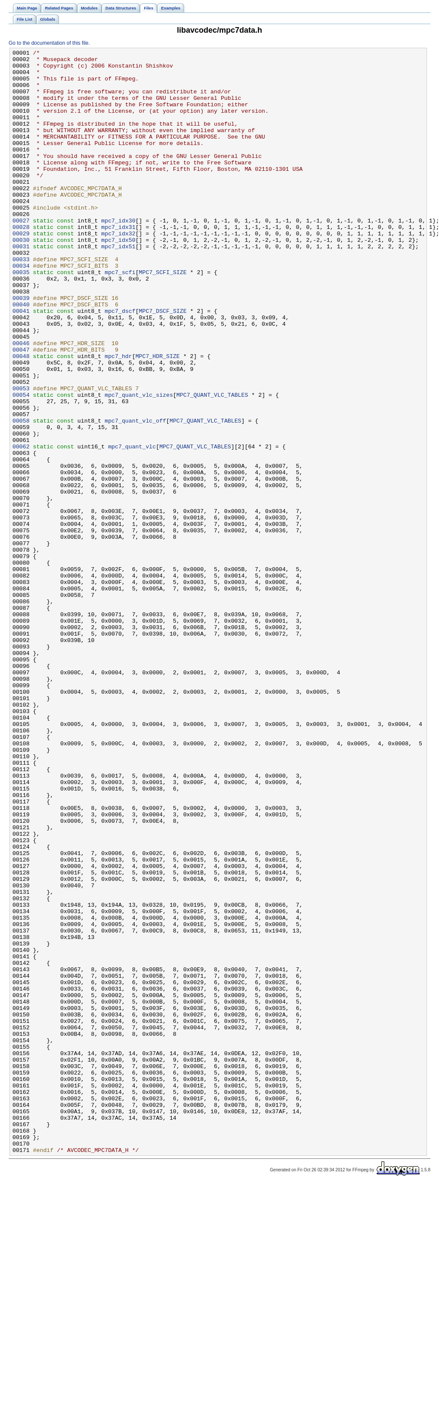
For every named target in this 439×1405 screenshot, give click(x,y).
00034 (21, 309)
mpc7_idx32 (118, 271)
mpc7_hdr (118, 418)
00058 (21, 495)
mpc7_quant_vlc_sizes (139, 464)
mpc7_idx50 (118, 278)
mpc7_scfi (120, 317)
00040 (21, 356)
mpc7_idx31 (118, 263)
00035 (21, 317)
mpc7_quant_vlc (132, 526)
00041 (21, 363)
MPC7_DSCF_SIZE (163, 363)
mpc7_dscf (120, 363)
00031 (21, 286)
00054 (21, 464)
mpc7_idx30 (118, 255)
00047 (21, 410)
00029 (21, 271)
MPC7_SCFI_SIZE (163, 317)
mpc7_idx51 (118, 286)
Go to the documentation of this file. (49, 43)
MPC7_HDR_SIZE (158, 418)
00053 (21, 456)
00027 (21, 255)
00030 (21, 278)
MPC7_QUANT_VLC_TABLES (212, 464)
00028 (21, 263)
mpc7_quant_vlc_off (135, 495)
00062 (21, 526)
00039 (21, 348)
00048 (21, 418)
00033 (21, 302)
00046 (21, 402)
